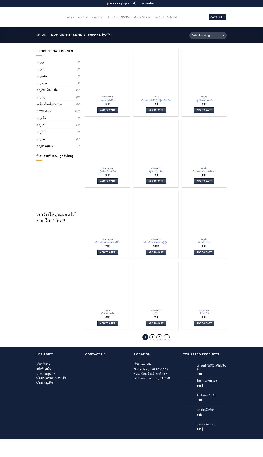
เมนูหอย (41, 83)
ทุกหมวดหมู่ (44, 111)
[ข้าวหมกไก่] (204, 213)
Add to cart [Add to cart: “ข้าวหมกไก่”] (204, 252)
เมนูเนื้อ (41, 118)
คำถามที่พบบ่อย (143, 17)
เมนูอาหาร (97, 17)
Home (41, 35)
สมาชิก (159, 17)
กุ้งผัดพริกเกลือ (107, 171)
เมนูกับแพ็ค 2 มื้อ (47, 90)
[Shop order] (208, 35)
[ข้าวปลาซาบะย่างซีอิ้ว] (107, 213)
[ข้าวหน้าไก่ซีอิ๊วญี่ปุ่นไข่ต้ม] (155, 71)
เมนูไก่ (40, 125)
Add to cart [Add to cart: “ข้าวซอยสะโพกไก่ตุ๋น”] (204, 181)
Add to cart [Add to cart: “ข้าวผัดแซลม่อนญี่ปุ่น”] (156, 252)
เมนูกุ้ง (40, 62)
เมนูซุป (40, 69)
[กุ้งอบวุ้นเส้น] (155, 142)
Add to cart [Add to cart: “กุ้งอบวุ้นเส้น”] (156, 181)
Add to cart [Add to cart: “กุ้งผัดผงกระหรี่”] (204, 110)
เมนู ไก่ (40, 132)
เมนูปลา (41, 139)
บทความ (83, 17)
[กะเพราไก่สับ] (107, 71)
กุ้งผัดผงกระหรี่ (204, 100)
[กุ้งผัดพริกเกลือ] (107, 142)
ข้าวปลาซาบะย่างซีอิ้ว (107, 242)
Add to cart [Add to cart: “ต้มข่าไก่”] (204, 323)
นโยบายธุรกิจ (44, 383)
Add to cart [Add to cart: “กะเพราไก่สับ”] (107, 110)
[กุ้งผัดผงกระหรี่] (204, 71)
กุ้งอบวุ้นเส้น (156, 171)
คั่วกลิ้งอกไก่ (108, 313)
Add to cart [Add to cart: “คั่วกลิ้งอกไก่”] (107, 323)
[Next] (167, 337)
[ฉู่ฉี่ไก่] (155, 284)
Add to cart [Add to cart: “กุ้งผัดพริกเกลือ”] (107, 181)
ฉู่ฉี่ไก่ (156, 313)
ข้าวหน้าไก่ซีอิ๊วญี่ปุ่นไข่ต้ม (156, 100)
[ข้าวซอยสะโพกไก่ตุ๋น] (204, 142)
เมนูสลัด (41, 76)
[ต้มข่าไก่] (204, 284)
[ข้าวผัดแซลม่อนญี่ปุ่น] (155, 213)
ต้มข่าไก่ (204, 313)
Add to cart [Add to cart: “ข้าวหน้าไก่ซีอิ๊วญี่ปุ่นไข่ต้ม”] (156, 110)
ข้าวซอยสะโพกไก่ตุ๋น (204, 171)
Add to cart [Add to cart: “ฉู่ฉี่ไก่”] (156, 323)
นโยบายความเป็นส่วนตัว (51, 378)
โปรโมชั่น (112, 17)
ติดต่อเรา (172, 17)
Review (126, 17)
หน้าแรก (71, 17)
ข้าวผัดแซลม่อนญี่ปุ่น (156, 242)
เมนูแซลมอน (44, 146)
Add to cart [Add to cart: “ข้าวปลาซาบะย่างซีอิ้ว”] (107, 252)
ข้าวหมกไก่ (204, 242)
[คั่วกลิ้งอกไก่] (107, 284)
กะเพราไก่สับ (107, 100)
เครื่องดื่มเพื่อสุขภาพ (49, 104)
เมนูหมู (40, 97)
